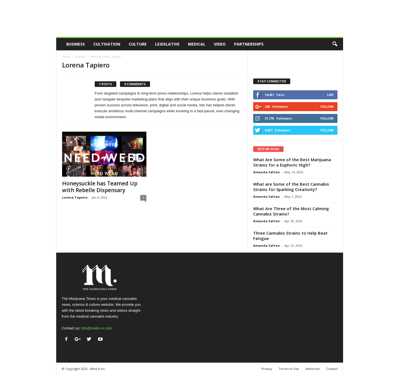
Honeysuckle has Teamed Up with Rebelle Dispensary (99, 187)
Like (330, 95)
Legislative (167, 44)
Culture (138, 44)
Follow (327, 106)
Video (220, 44)
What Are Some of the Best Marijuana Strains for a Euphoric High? (292, 162)
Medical (196, 44)
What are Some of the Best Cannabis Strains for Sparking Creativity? (291, 186)
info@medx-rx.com (96, 328)
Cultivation (106, 44)
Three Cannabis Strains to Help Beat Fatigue (290, 235)
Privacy (266, 369)
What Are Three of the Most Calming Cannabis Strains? (291, 211)
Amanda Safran (266, 172)
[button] (334, 44)
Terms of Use (289, 369)
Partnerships (249, 44)
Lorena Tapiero (74, 197)
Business (75, 44)
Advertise (312, 369)
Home (66, 57)
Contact (332, 369)
